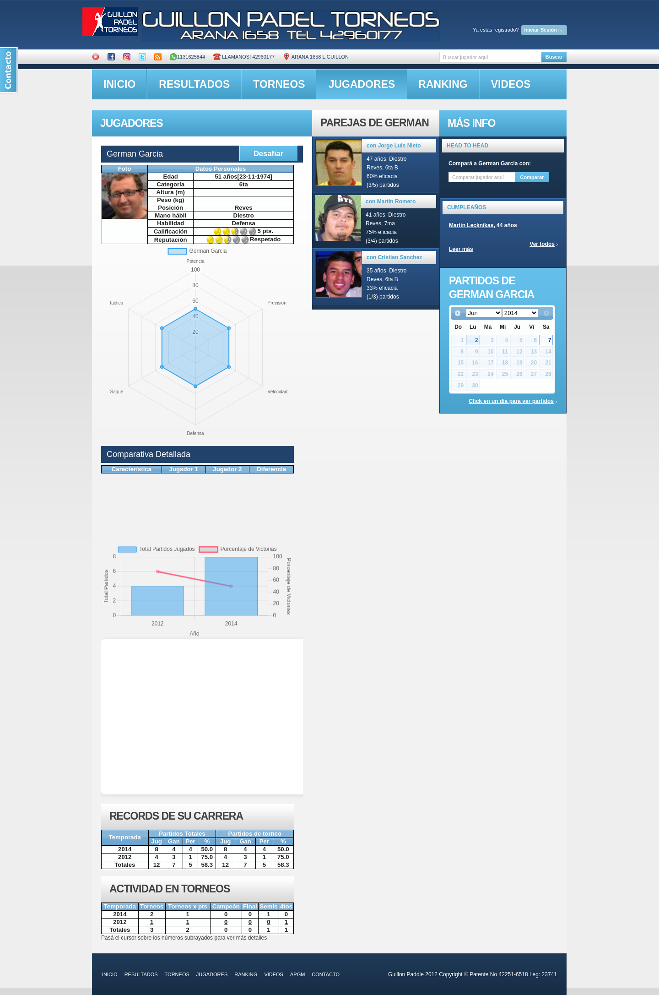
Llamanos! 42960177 (244, 57)
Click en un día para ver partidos (511, 401)
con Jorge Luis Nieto (394, 145)
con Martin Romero (391, 201)
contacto (326, 974)
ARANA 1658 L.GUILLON (316, 57)
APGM (297, 974)
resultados (194, 84)
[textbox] (490, 57)
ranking (442, 84)
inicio (119, 84)
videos (511, 84)
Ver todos (542, 244)
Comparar (532, 177)
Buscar (554, 57)
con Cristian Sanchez (394, 257)
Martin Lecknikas (471, 225)
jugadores (362, 84)
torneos (279, 84)
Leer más (461, 249)
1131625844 (187, 57)
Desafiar (268, 153)
